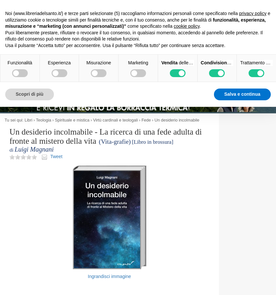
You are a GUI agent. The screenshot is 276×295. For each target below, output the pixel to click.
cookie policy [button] (187, 26)
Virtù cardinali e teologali (115, 120)
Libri (28, 120)
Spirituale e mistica (72, 120)
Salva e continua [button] (242, 94)
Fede (146, 120)
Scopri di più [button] (29, 94)
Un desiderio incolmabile (176, 120)
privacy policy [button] (253, 13)
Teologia (43, 120)
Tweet (56, 156)
